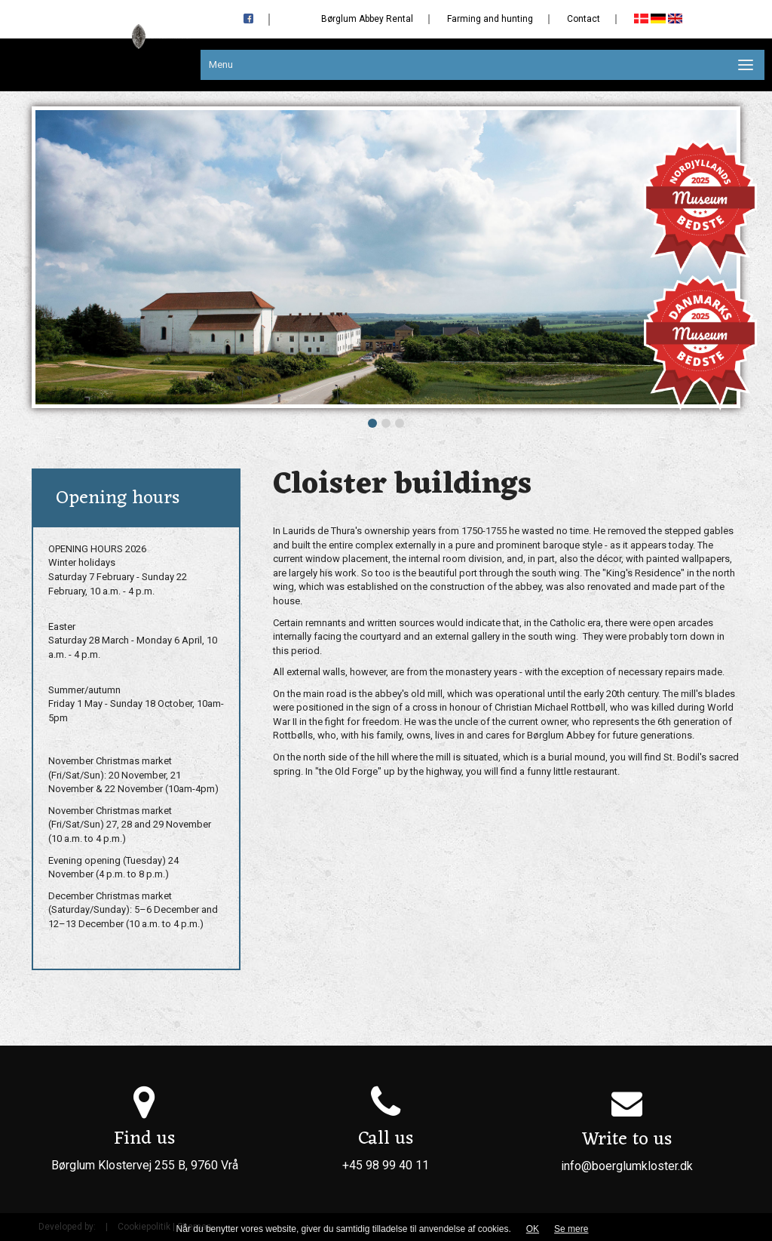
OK (532, 1229)
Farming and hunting (490, 19)
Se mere (571, 1229)
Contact (583, 19)
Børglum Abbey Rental (367, 19)
